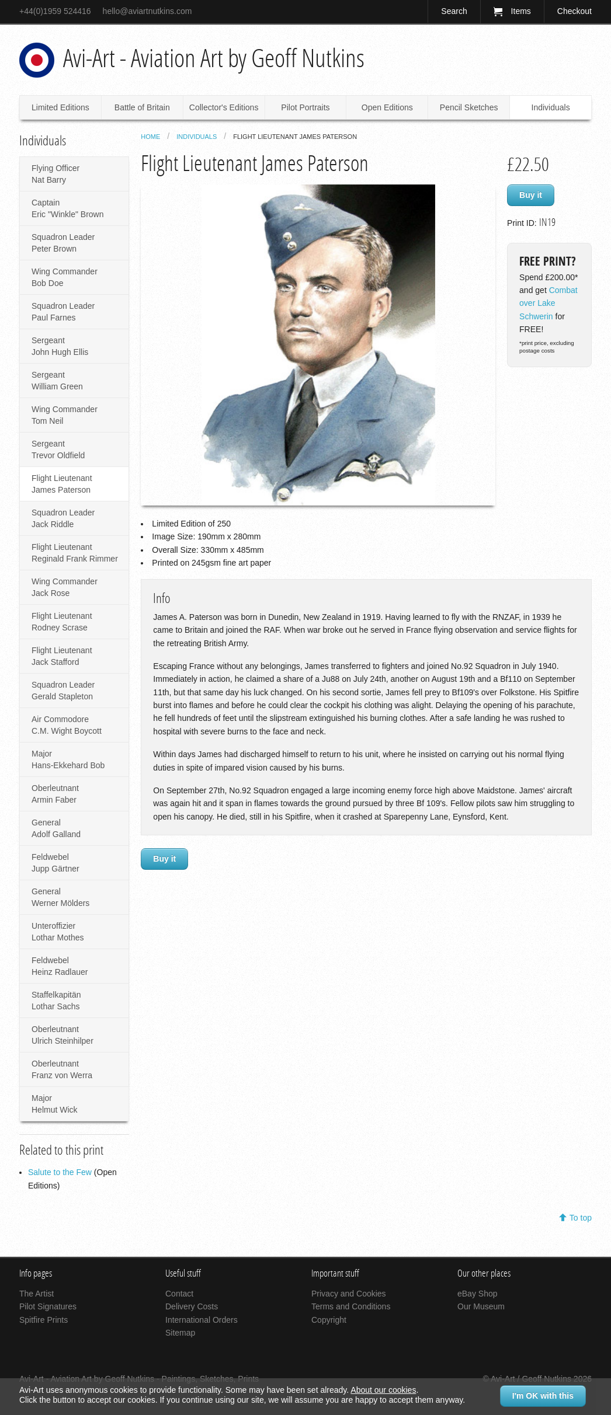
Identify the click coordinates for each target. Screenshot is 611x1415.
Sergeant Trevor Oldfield (58, 449)
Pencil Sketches (469, 107)
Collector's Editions (224, 107)
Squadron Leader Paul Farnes (63, 311)
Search (454, 11)
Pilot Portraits (305, 107)
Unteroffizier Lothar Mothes (58, 931)
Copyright (328, 1320)
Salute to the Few (60, 1172)
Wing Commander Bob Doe (65, 277)
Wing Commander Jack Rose (65, 587)
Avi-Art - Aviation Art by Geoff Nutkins (213, 58)
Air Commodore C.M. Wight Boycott (67, 725)
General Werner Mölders (60, 897)
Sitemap (180, 1332)
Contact (179, 1293)
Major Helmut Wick (55, 1103)
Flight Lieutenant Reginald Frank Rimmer (75, 552)
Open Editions (387, 107)
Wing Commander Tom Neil (65, 415)
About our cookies (383, 1390)
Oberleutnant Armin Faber (55, 793)
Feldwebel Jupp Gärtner (55, 862)
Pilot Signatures (48, 1306)
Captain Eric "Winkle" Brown (68, 208)
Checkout (574, 11)
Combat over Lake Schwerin (548, 303)
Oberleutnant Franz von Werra (62, 1069)
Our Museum (481, 1306)
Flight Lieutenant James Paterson (62, 483)
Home (150, 136)
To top (581, 1217)
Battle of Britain (142, 107)
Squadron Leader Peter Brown (63, 242)
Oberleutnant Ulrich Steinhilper (62, 1034)
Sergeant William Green (57, 380)
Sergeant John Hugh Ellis (60, 346)
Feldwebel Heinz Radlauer (60, 966)
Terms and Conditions (350, 1306)
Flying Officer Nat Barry (55, 173)
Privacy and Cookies (348, 1293)
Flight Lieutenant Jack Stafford (62, 656)
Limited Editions (60, 107)
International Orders (201, 1320)
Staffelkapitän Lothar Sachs (56, 1000)
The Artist (36, 1293)
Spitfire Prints (43, 1320)
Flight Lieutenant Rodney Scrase (62, 621)
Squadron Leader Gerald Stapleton (63, 690)
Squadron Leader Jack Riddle (63, 518)
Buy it (530, 195)
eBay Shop (477, 1293)
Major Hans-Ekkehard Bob (68, 759)
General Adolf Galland (56, 828)
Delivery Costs (191, 1306)
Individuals (551, 107)
